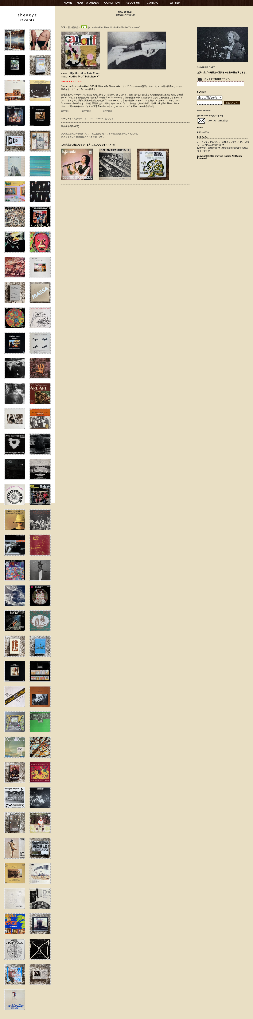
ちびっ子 (78, 118)
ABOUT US (132, 2)
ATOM (206, 132)
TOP (63, 27)
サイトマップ (203, 151)
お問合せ (226, 142)
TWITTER (174, 2)
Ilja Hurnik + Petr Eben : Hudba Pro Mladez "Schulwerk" (110, 27)
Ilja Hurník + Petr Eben (85, 73)
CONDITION (112, 2)
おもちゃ (109, 118)
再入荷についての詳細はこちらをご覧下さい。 (83, 137)
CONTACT (153, 2)
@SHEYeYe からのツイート (210, 115)
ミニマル (88, 118)
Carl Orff (99, 118)
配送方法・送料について (208, 148)
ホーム (200, 142)
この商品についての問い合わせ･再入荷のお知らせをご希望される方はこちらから (99, 134)
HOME (68, 2)
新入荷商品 (73, 27)
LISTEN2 (86, 111)
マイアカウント (212, 142)
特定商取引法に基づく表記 (235, 148)
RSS (199, 132)
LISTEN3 (107, 111)
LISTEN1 (65, 111)
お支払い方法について (213, 145)
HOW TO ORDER (88, 2)
